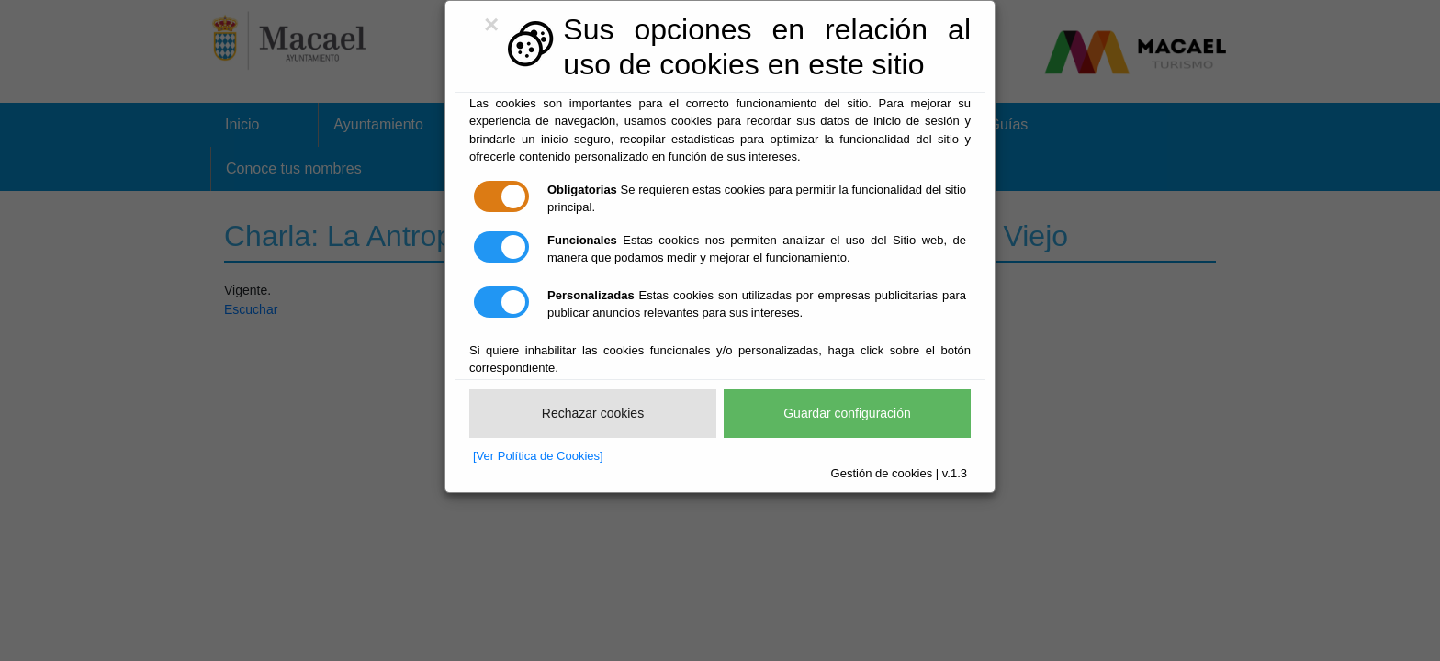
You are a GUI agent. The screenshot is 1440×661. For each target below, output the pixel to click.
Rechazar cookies (593, 413)
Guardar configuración (847, 413)
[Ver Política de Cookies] (538, 456)
